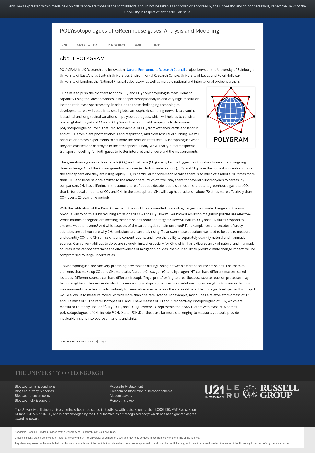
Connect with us (86, 45)
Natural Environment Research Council (155, 69)
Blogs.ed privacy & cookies (34, 391)
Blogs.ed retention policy (32, 395)
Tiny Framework (75, 341)
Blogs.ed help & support (32, 400)
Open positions (116, 45)
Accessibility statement (126, 386)
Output (140, 45)
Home (63, 45)
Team (157, 45)
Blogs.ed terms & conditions (35, 386)
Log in (103, 341)
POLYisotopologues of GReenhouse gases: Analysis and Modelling (139, 30)
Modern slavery (121, 395)
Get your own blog (104, 431)
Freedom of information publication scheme (141, 391)
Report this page (122, 400)
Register (92, 341)
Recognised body (136, 414)
